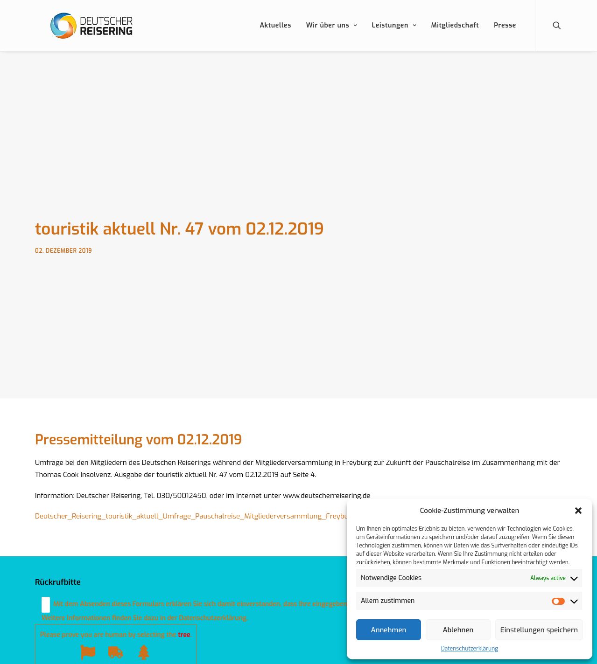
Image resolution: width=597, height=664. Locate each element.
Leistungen (394, 37)
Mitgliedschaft (455, 37)
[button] (578, 510)
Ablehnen (457, 630)
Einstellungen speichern (539, 630)
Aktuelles (275, 37)
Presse (505, 37)
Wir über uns (331, 37)
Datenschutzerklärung (469, 648)
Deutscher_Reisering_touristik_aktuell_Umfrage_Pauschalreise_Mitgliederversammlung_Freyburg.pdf (201, 510)
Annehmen (389, 630)
